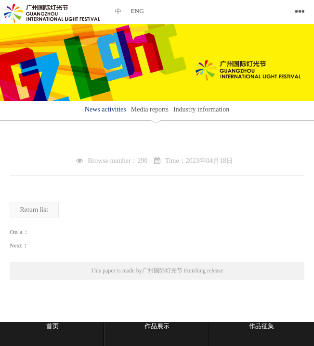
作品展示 (157, 326)
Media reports (150, 109)
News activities (105, 109)
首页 (52, 326)
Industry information (201, 109)
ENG (137, 10)
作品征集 (261, 326)
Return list (34, 209)
